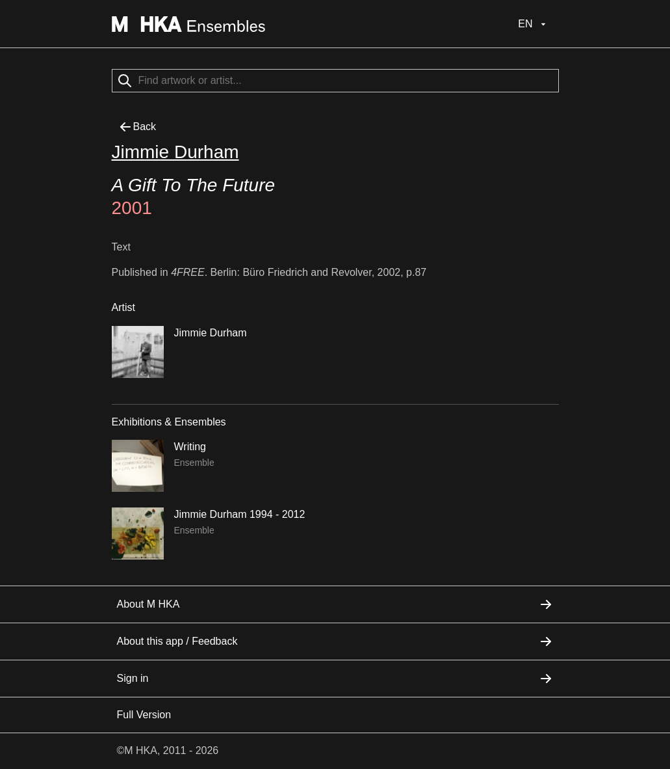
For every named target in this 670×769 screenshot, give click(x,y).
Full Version (144, 714)
